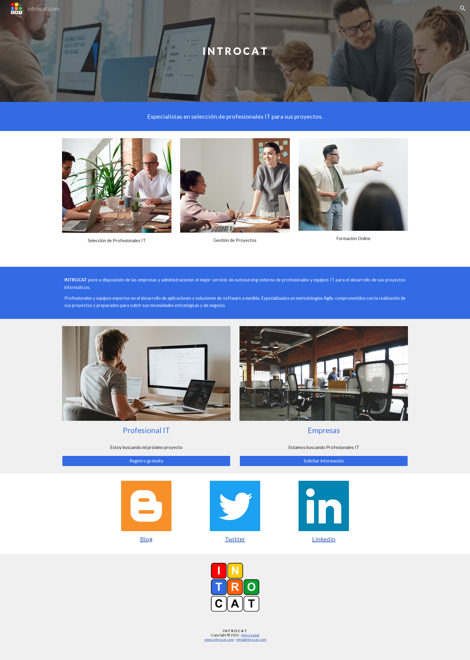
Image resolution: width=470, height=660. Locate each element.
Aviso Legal (250, 635)
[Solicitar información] (324, 461)
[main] (235, 51)
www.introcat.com (219, 639)
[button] (463, 8)
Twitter (235, 539)
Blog (146, 539)
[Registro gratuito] (146, 461)
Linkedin (323, 539)
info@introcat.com (251, 639)
